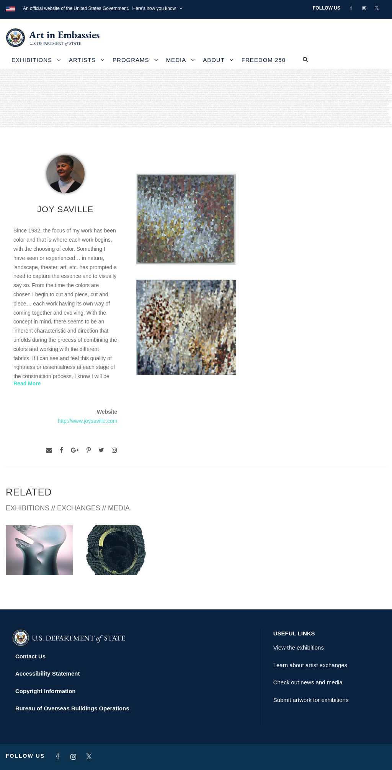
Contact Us (30, 656)
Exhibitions (31, 60)
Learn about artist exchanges (310, 665)
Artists (82, 60)
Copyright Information (45, 691)
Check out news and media (308, 682)
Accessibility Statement (47, 673)
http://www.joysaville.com (88, 421)
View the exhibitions (298, 647)
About (214, 60)
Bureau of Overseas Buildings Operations (72, 708)
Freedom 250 (264, 60)
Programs (131, 60)
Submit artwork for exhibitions (311, 700)
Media (176, 60)
